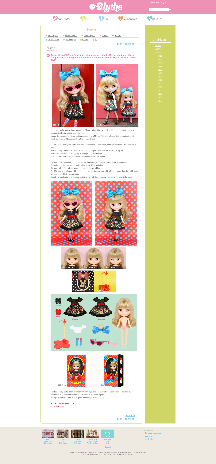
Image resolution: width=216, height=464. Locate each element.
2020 (160, 73)
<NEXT (119, 44)
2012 (160, 101)
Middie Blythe (69, 35)
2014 (160, 94)
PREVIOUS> (130, 44)
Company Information (153, 433)
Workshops (69, 40)
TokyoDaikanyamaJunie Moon (48, 437)
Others (84, 40)
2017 (160, 83)
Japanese (155, 2)
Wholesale (149, 439)
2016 (160, 87)
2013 (160, 97)
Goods (103, 35)
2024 (160, 59)
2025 (160, 56)
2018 (160, 80)
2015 (160, 90)
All (95, 40)
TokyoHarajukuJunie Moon (77, 437)
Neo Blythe (52, 35)
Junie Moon (52, 40)
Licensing (148, 436)
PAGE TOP (130, 416)
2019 (160, 77)
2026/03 (158, 46)
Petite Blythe (88, 35)
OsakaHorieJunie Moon (62, 437)
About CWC (149, 431)
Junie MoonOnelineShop (107, 437)
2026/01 (158, 53)
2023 (160, 63)
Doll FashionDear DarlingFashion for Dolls (92, 437)
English (164, 2)
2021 (160, 70)
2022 (160, 66)
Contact (108, 447)
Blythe (106, 7)
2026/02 (158, 49)
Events (116, 35)
